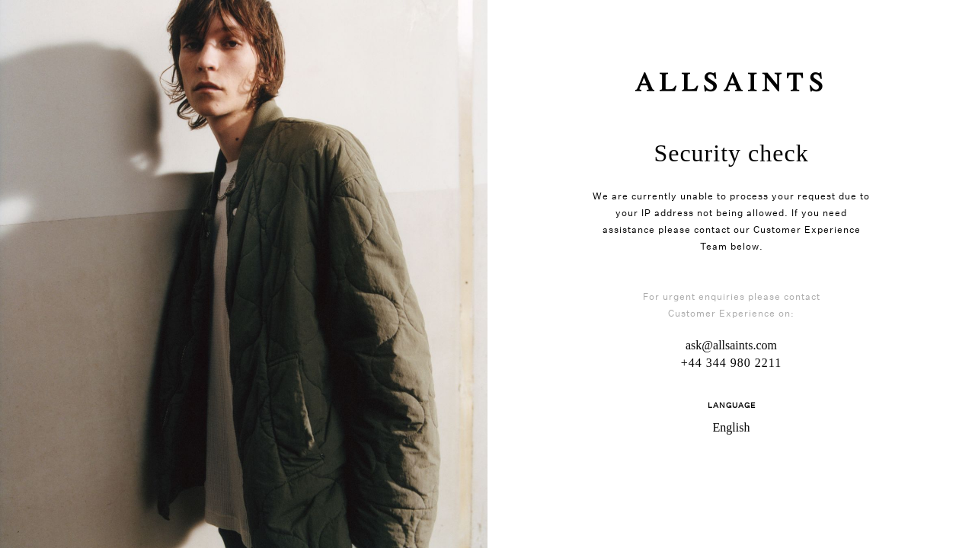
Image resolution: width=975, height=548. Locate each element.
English (731, 427)
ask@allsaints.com (731, 345)
